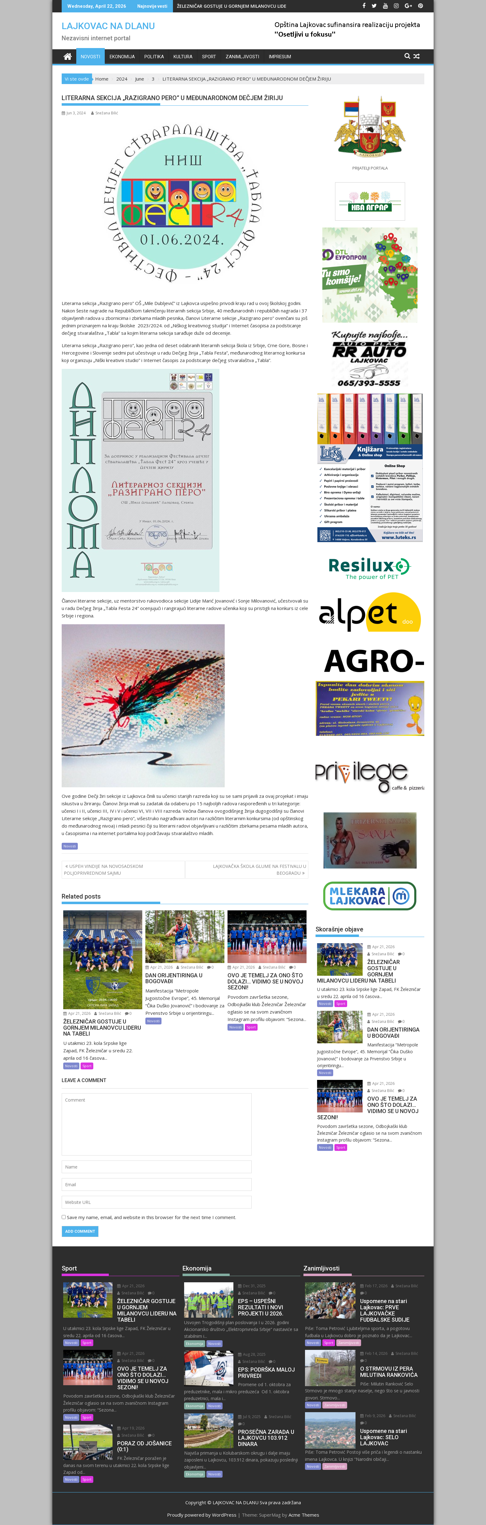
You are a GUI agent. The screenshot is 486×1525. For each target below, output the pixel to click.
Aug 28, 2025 (252, 1354)
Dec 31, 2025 (252, 1286)
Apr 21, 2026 (77, 1013)
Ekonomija (122, 57)
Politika (154, 57)
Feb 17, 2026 (373, 1286)
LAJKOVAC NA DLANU (108, 25)
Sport (209, 57)
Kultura (183, 57)
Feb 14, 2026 (373, 1353)
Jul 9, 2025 (249, 1416)
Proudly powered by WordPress (201, 1515)
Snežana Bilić (104, 113)
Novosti (90, 57)
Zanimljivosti (242, 57)
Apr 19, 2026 (130, 1428)
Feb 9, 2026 (372, 1415)
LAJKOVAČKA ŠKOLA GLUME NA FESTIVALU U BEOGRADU (259, 869)
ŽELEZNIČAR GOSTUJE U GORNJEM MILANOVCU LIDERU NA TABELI (246, 6)
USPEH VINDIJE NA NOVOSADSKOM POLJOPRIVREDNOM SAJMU (103, 869)
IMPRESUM (280, 57)
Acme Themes (304, 1515)
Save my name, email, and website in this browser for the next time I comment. (151, 1217)
